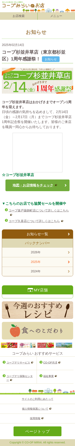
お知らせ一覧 (37, 234)
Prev (7, 345)
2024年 (36, 271)
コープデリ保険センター (19, 378)
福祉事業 (48, 376)
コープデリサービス (18, 362)
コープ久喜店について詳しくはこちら (34, 221)
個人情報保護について (35, 408)
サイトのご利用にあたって (37, 398)
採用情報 (35, 418)
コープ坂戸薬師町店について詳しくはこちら (39, 210)
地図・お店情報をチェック (33, 185)
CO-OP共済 (50, 362)
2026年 (36, 252)
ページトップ (37, 431)
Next (68, 345)
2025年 (36, 261)
